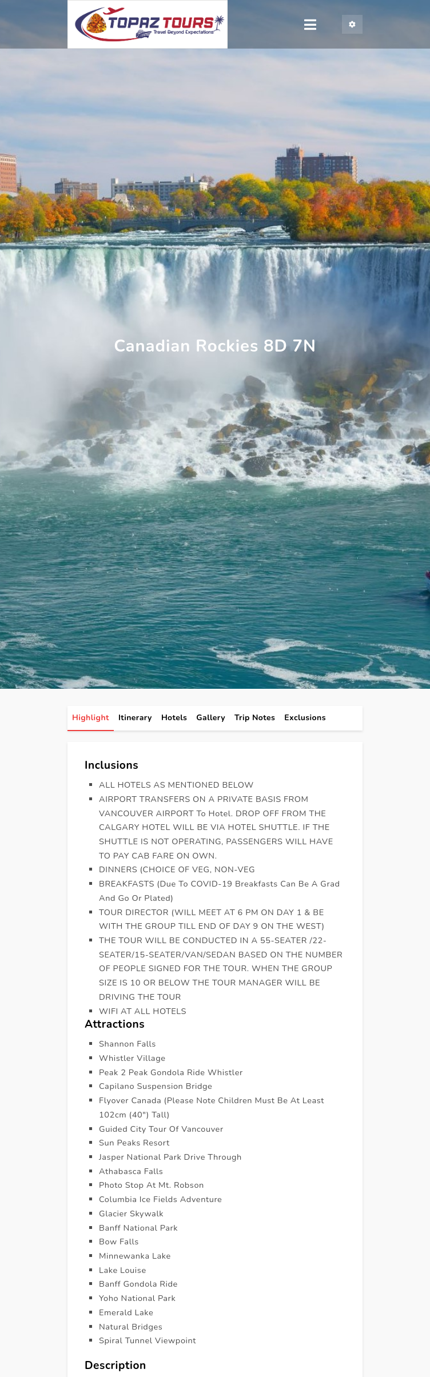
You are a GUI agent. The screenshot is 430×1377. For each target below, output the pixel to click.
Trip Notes (254, 718)
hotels (174, 718)
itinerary (135, 718)
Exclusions (305, 718)
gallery (210, 718)
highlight (90, 718)
